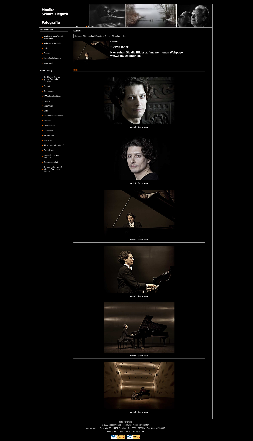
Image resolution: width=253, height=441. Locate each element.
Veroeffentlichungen (52, 58)
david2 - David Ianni (139, 183)
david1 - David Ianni (139, 127)
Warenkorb (116, 36)
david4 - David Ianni (139, 296)
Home (77, 26)
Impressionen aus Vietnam (51, 156)
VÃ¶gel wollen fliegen (53, 96)
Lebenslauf (48, 63)
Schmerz (47, 121)
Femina (47, 101)
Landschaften (49, 125)
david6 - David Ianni (139, 412)
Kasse (125, 36)
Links (46, 48)
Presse (47, 53)
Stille (46, 111)
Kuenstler (48, 140)
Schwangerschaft (51, 162)
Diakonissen (49, 130)
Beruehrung (49, 135)
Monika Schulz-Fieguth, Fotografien (54, 37)
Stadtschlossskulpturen (53, 116)
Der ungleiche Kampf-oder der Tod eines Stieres (53, 169)
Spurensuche (49, 91)
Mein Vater (48, 106)
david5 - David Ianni (139, 356)
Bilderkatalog (88, 36)
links (121, 422)
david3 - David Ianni (139, 240)
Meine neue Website (52, 43)
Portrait (47, 86)
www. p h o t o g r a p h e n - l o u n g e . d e (125, 431)
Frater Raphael (50, 150)
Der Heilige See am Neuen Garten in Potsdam (52, 79)
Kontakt (91, 26)
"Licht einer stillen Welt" (54, 145)
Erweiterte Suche (102, 36)
